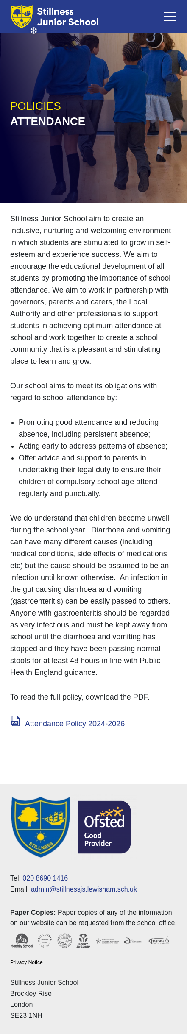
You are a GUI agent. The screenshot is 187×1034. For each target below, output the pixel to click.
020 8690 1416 (45, 878)
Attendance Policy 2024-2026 (75, 723)
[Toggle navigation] (170, 16)
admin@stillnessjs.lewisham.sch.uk (84, 889)
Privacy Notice (26, 962)
